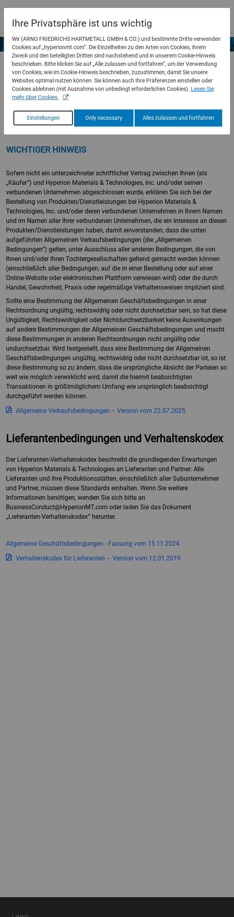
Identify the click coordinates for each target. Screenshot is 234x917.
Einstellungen (43, 118)
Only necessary (103, 118)
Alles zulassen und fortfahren (178, 118)
